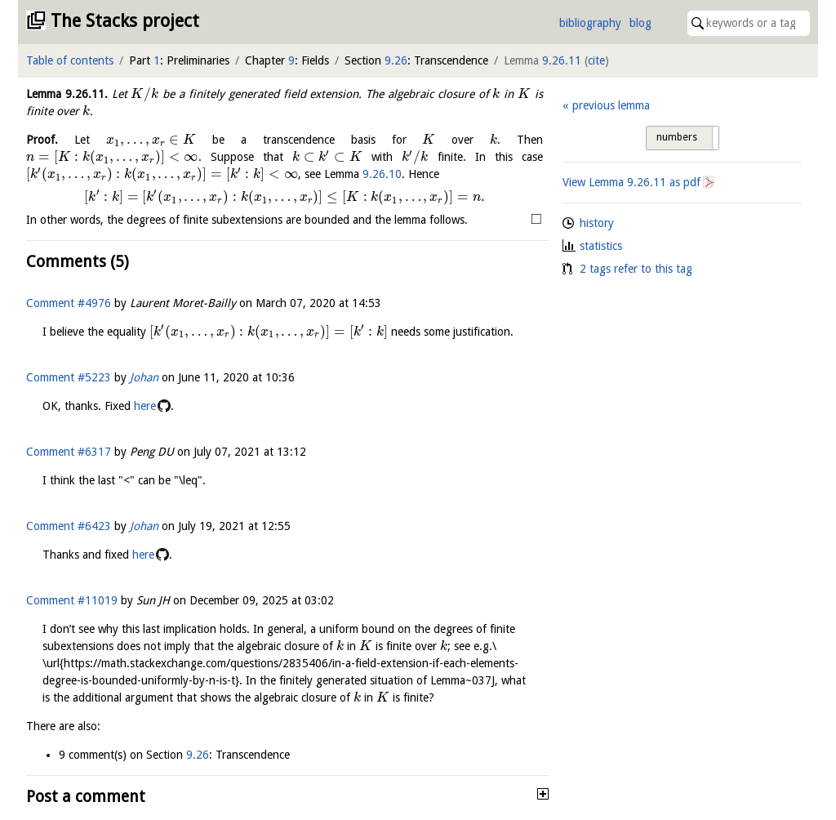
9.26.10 (382, 173)
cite (596, 60)
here (145, 405)
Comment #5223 (68, 377)
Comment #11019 (72, 600)
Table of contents (69, 60)
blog (640, 22)
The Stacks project (125, 21)
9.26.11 (561, 60)
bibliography (590, 22)
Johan (144, 377)
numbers (676, 137)
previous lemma (611, 105)
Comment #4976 (68, 303)
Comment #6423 (68, 526)
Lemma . (67, 93)
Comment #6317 (68, 451)
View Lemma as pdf (631, 182)
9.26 (396, 60)
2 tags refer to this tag (636, 268)
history (597, 223)
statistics (601, 245)
